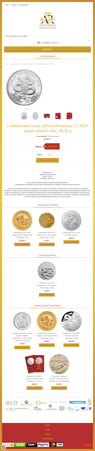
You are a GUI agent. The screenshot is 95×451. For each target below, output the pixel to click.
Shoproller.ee (88, 444)
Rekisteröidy (23, 5)
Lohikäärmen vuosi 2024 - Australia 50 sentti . (71, 234)
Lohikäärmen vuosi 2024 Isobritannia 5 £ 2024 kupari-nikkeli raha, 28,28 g (32, 64)
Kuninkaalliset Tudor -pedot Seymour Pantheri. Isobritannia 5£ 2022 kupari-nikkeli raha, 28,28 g (22, 336)
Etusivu (6, 64)
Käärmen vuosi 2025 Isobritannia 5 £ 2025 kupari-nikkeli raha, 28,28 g (47, 285)
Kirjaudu (14, 5)
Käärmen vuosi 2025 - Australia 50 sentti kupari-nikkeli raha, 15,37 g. (34, 378)
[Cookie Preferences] (3, 447)
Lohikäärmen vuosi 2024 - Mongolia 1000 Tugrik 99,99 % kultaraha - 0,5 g (22, 235)
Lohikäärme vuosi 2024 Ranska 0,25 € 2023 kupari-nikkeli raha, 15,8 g (46, 235)
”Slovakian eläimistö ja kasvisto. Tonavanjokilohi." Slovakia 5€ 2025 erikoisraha (59, 378)
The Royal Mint (53, 136)
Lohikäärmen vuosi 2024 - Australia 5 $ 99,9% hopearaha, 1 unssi (71, 335)
